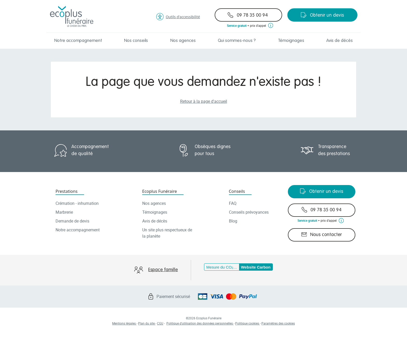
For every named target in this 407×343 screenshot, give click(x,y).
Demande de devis (72, 221)
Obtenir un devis (322, 15)
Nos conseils (136, 41)
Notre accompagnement (78, 41)
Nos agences (183, 41)
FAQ (232, 203)
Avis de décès (339, 41)
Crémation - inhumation (77, 203)
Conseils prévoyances (249, 212)
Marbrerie (64, 212)
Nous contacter (321, 234)
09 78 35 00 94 (248, 15)
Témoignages (291, 41)
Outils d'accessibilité (178, 16)
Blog (233, 221)
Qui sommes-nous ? (237, 41)
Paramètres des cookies (278, 323)
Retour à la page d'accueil (203, 101)
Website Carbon (255, 267)
